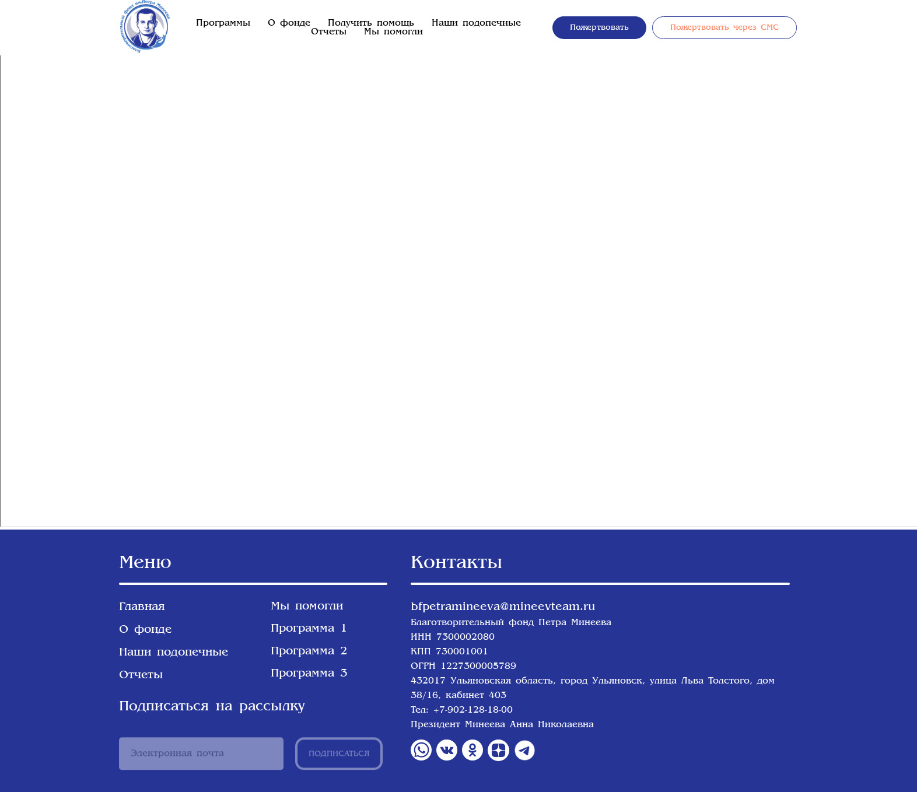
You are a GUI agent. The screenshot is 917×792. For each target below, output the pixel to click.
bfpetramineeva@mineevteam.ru (503, 607)
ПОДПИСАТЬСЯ (339, 764)
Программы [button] (223, 23)
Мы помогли (393, 32)
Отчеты (328, 32)
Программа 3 (309, 673)
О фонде (289, 23)
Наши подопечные (476, 23)
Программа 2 (309, 651)
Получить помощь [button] (371, 23)
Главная (142, 607)
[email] (201, 763)
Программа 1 (309, 628)
